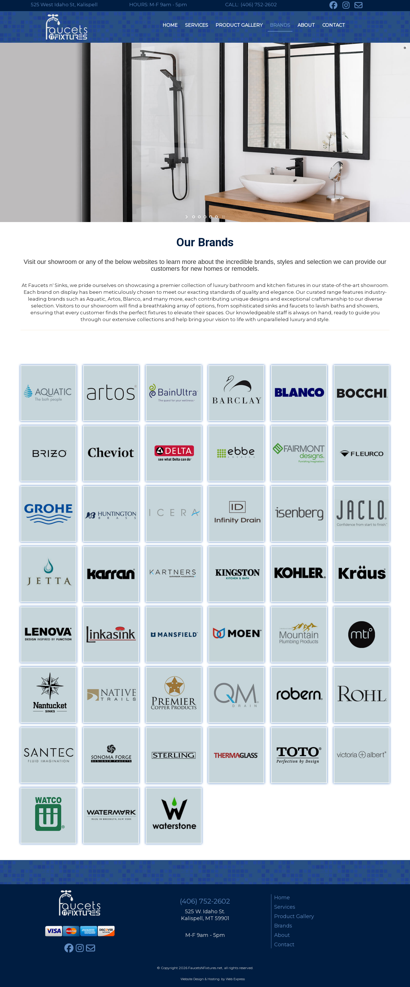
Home (282, 897)
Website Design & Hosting (200, 979)
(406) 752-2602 (259, 4)
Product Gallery (294, 916)
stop (222, 217)
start (187, 217)
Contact (284, 944)
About (282, 935)
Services (284, 907)
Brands (283, 926)
